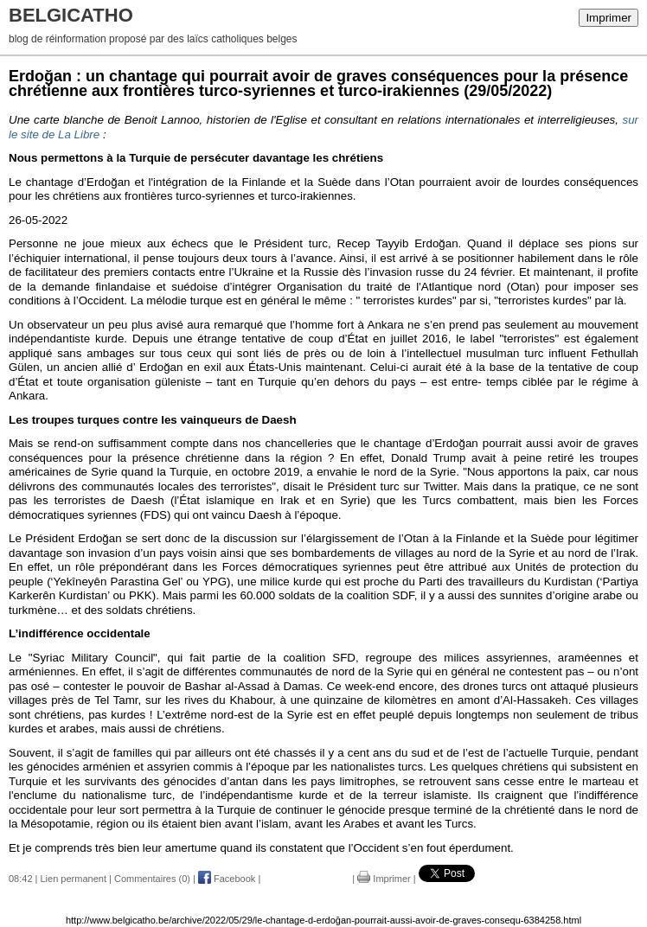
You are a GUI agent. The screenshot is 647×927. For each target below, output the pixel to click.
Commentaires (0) (152, 878)
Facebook (226, 878)
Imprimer (608, 17)
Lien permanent (73, 878)
